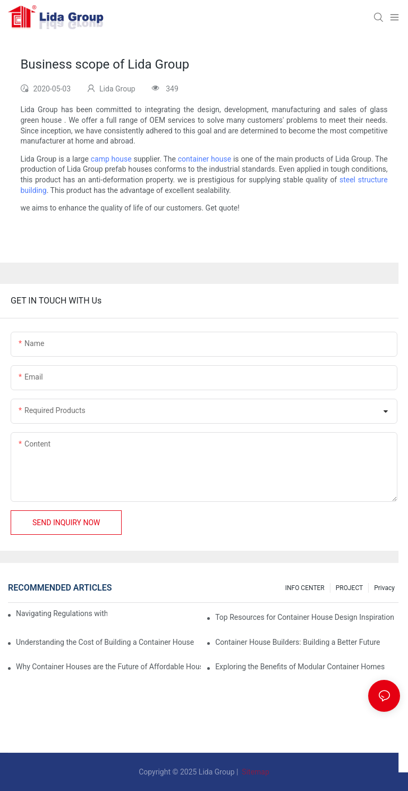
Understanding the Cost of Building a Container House (105, 642)
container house (204, 159)
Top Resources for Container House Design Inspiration (304, 617)
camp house (111, 159)
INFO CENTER (305, 588)
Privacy (384, 588)
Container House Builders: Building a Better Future (297, 642)
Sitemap (254, 772)
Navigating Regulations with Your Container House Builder (61, 613)
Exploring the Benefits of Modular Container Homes (300, 666)
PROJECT (349, 588)
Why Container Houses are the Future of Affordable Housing (108, 666)
